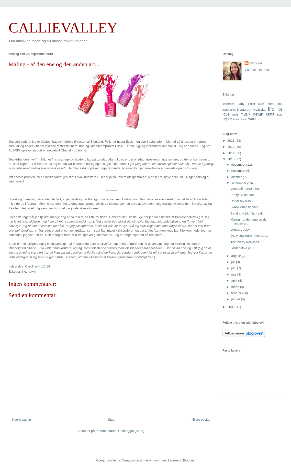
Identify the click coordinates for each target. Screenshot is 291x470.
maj (234, 274)
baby (241, 104)
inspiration (229, 109)
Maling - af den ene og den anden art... (249, 221)
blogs (261, 104)
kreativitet (260, 109)
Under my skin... (241, 201)
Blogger (188, 460)
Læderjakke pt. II (242, 248)
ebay (271, 103)
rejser (227, 119)
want (252, 119)
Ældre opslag (200, 419)
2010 (231, 159)
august (236, 256)
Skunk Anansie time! (244, 207)
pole (279, 114)
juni (234, 268)
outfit (270, 114)
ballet (251, 103)
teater (244, 119)
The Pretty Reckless (244, 242)
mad (235, 114)
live (279, 109)
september (239, 183)
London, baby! (240, 229)
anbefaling (228, 104)
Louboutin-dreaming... (245, 188)
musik (245, 114)
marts (235, 287)
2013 (231, 140)
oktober (237, 177)
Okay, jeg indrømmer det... (249, 235)
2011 (231, 153)
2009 (231, 307)
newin (32, 271)
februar (236, 293)
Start (111, 419)
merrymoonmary (155, 460)
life (24, 271)
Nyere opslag (21, 419)
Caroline (255, 63)
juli (233, 262)
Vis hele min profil (257, 70)
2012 (231, 147)
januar (236, 299)
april (234, 280)
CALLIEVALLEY (63, 28)
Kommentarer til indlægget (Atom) (120, 431)
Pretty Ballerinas (242, 195)
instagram (244, 109)
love (226, 114)
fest (279, 104)
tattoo (236, 119)
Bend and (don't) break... (247, 213)
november (238, 170)
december (238, 164)
